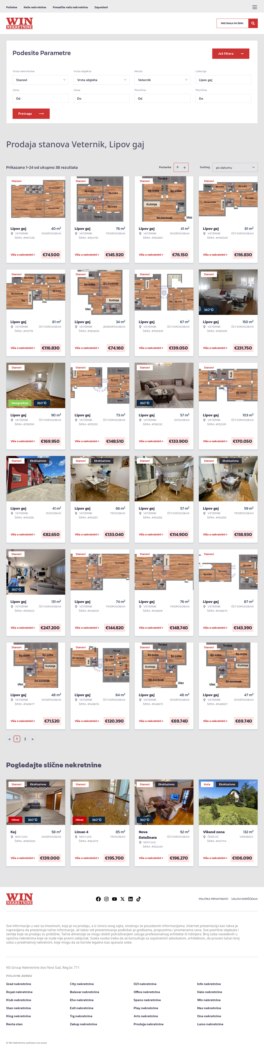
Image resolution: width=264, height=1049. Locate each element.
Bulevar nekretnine (84, 990)
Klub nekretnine (18, 998)
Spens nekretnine (147, 998)
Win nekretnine (209, 998)
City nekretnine (82, 981)
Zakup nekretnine (83, 1022)
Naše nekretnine (35, 7)
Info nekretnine (209, 981)
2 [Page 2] (25, 737)
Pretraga (31, 111)
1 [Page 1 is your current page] (17, 737)
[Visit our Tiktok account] (138, 897)
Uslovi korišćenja (244, 897)
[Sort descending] (185, 165)
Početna (11, 7)
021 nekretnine (145, 981)
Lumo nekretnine (210, 1022)
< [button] (9, 737)
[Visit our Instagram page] (106, 897)
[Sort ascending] (177, 165)
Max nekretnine (209, 1006)
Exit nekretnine (81, 1006)
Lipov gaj (205, 78)
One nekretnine (209, 1014)
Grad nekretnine (18, 981)
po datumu (224, 165)
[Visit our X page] (122, 897)
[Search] (253, 23)
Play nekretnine (146, 1006)
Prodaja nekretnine (149, 1022)
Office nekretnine (147, 990)
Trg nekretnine (81, 1014)
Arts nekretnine (146, 1014)
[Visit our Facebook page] (98, 897)
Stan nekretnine (18, 1006)
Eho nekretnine (82, 998)
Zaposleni (101, 7)
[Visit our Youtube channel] (114, 897)
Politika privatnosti (213, 897)
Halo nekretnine (209, 990)
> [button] (32, 737)
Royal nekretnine (19, 990)
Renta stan (14, 1022)
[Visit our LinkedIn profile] (130, 897)
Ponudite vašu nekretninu (70, 7)
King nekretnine (18, 1014)
